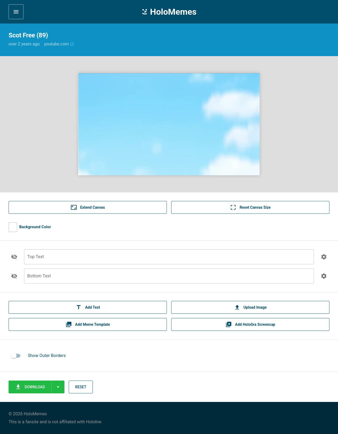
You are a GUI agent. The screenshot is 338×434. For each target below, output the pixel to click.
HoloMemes (169, 12)
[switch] (16, 355)
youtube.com (59, 43)
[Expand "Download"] (57, 387)
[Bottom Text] (169, 279)
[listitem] (169, 355)
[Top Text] (169, 260)
